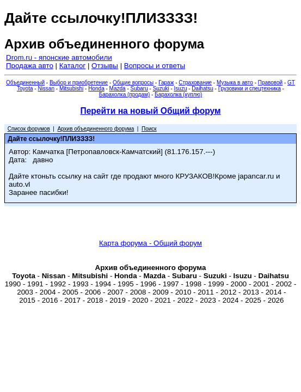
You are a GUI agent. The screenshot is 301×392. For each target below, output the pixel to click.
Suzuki (161, 88)
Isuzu (180, 88)
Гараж (166, 82)
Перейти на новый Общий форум (150, 110)
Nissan (46, 88)
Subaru (139, 88)
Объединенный (25, 82)
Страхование (195, 82)
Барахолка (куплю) (178, 94)
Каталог (72, 66)
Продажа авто (29, 66)
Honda (96, 88)
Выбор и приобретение (79, 82)
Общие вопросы (133, 82)
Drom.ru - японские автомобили (59, 57)
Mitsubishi (71, 88)
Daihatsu (202, 88)
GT (291, 82)
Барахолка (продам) (124, 94)
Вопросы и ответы (154, 66)
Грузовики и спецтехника (249, 88)
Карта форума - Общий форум (150, 243)
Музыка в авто (235, 82)
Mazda (117, 88)
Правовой (270, 82)
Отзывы (104, 66)
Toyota (25, 88)
